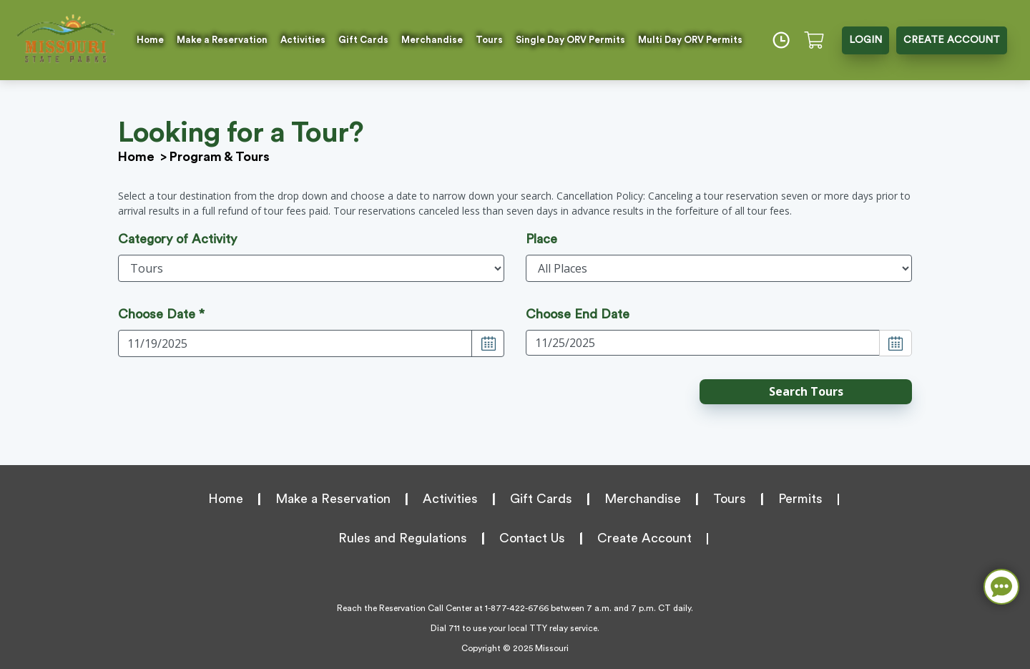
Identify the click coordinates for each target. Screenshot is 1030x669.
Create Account (644, 538)
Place (541, 239)
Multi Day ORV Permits (690, 39)
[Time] (781, 40)
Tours (489, 39)
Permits (800, 498)
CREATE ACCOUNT (951, 40)
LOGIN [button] (865, 40)
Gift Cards (363, 39)
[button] (806, 391)
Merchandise (432, 39)
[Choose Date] (487, 343)
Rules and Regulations (402, 538)
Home (150, 39)
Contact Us (532, 538)
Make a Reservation (222, 39)
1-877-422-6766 (517, 608)
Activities (302, 39)
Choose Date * (161, 314)
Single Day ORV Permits (570, 39)
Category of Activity (177, 239)
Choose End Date (577, 314)
